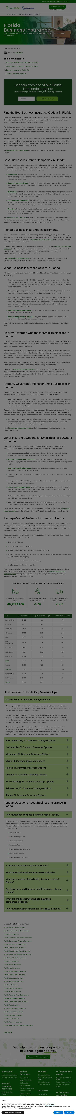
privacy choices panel (25, 1108)
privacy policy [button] (50, 1104)
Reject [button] (58, 1112)
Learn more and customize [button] (13, 1112)
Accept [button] (69, 1112)
